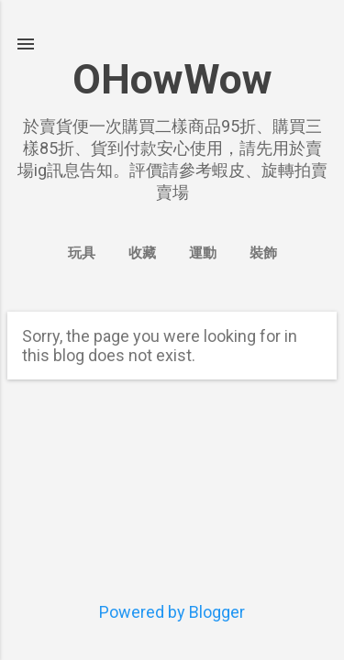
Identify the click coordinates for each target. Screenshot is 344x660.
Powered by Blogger (172, 612)
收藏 (142, 253)
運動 (202, 253)
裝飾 (263, 253)
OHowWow (172, 79)
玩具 (81, 253)
